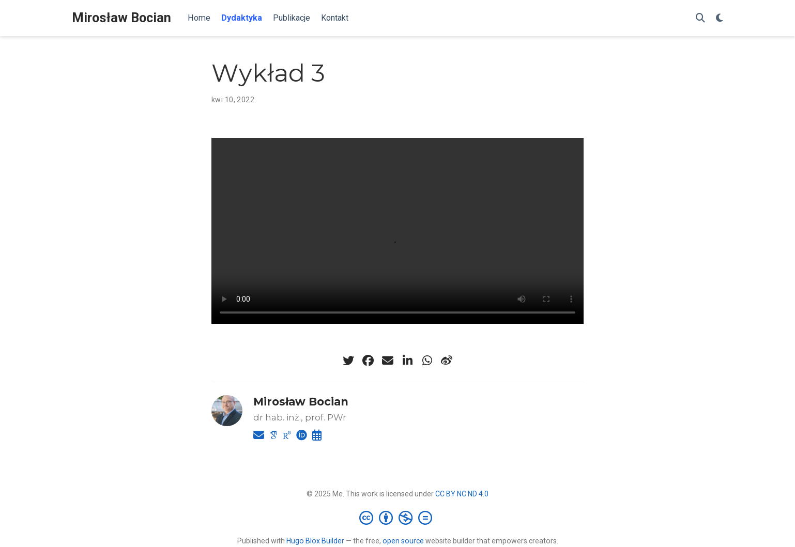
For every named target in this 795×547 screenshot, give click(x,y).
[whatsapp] (427, 360)
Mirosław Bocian (121, 17)
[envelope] (387, 360)
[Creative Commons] (397, 517)
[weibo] (446, 360)
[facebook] (368, 360)
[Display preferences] (719, 18)
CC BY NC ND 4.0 (461, 494)
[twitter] (348, 360)
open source (403, 541)
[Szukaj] (700, 18)
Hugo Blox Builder (315, 541)
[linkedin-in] (407, 360)
